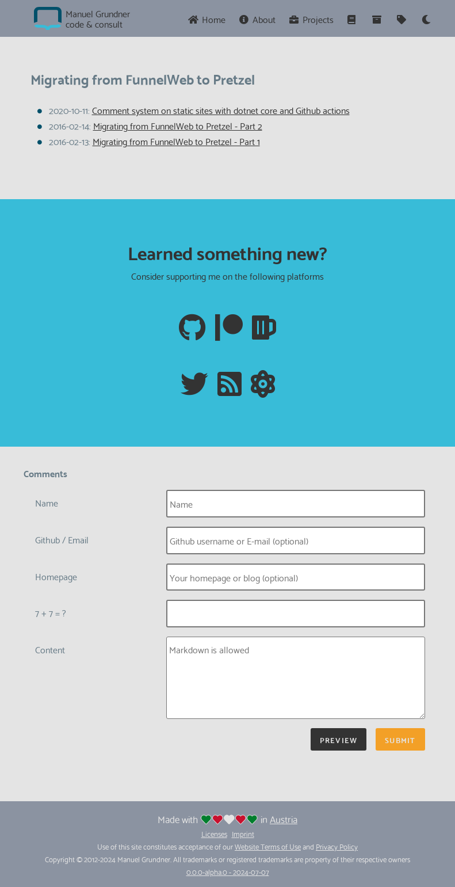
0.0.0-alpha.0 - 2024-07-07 (227, 871)
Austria (283, 818)
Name (46, 502)
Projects (311, 18)
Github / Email (62, 539)
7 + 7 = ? (50, 612)
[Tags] (402, 18)
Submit (400, 739)
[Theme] (426, 18)
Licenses (214, 833)
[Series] (352, 18)
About (257, 18)
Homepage (56, 576)
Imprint (243, 833)
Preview (338, 739)
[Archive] (377, 18)
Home (206, 18)
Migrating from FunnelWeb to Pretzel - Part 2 (177, 125)
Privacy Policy (337, 846)
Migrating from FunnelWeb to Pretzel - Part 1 (176, 141)
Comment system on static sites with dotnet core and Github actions (221, 109)
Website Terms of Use (268, 846)
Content (50, 649)
